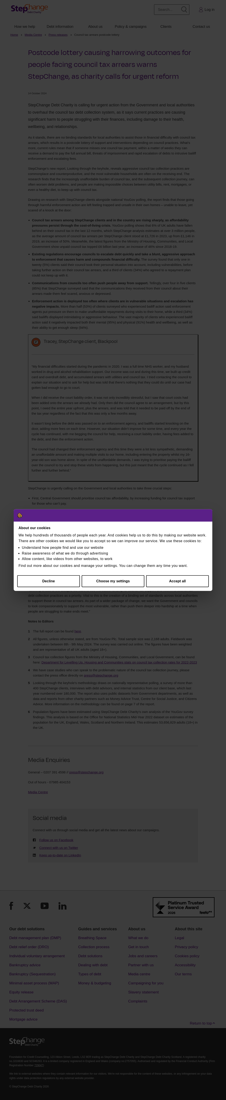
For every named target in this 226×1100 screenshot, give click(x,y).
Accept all (177, 581)
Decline (48, 581)
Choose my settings (113, 581)
